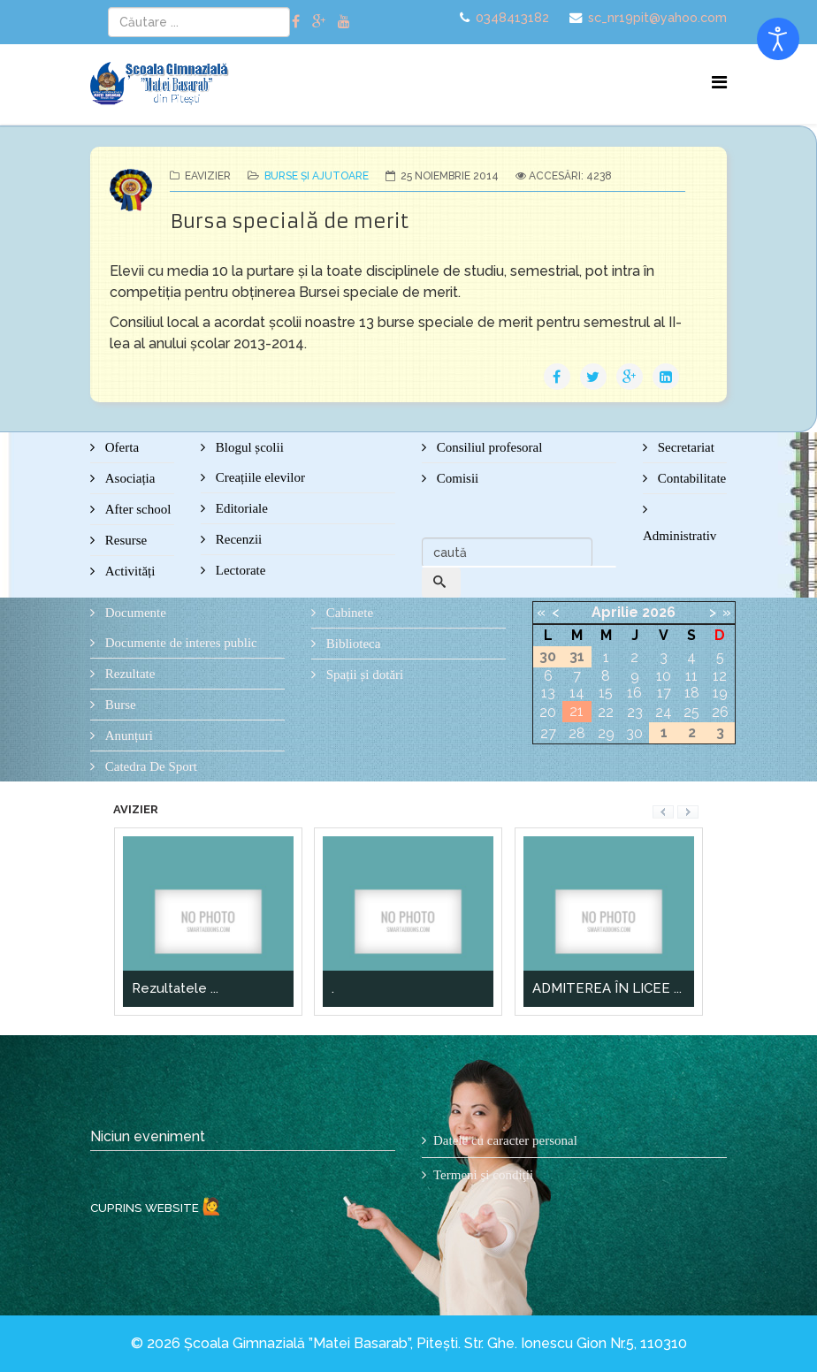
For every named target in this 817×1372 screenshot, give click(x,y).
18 (691, 692)
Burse (119, 704)
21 (576, 711)
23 (635, 712)
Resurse (124, 540)
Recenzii (237, 539)
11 (691, 675)
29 (606, 733)
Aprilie (615, 612)
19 (720, 692)
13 (548, 692)
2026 (659, 612)
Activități (128, 571)
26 (720, 712)
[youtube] (344, 21)
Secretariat (684, 447)
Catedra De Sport (149, 766)
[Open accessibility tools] (778, 39)
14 (576, 692)
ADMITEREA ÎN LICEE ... (607, 988)
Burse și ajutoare (316, 176)
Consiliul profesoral (487, 447)
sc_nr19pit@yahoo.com (657, 17)
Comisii (455, 478)
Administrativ (679, 536)
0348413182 (512, 17)
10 (663, 675)
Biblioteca (351, 643)
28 (577, 733)
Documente (134, 613)
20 (547, 712)
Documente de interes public (179, 643)
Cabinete (348, 613)
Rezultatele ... (175, 988)
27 (548, 733)
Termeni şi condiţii (483, 1175)
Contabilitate (690, 478)
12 (720, 675)
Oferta (120, 447)
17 (664, 692)
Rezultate (128, 674)
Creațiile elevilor (258, 477)
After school (136, 509)
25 (691, 712)
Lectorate (238, 570)
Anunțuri (127, 735)
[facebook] (296, 21)
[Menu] (719, 82)
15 (606, 692)
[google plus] (318, 21)
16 (634, 692)
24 (663, 712)
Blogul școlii (248, 447)
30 (634, 733)
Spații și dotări (363, 674)
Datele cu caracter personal (505, 1140)
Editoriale (240, 508)
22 (606, 712)
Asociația (128, 478)
